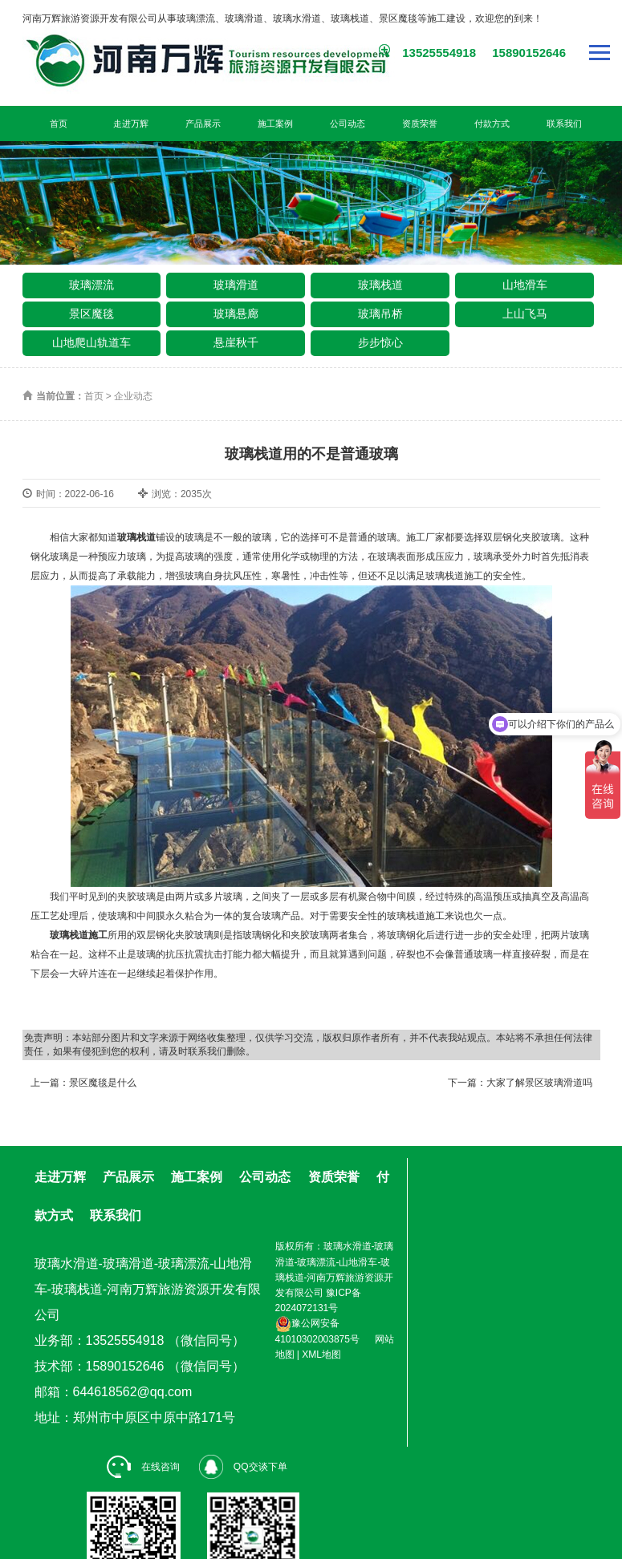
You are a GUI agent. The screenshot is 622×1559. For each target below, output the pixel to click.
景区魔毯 (91, 313)
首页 (58, 123)
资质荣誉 (419, 123)
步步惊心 (380, 342)
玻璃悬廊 (235, 313)
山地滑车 (524, 284)
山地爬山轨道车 (91, 342)
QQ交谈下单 (243, 1466)
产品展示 (203, 123)
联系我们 (564, 123)
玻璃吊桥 (380, 313)
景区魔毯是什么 (102, 1082)
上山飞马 (524, 313)
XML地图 (321, 1354)
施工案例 (275, 123)
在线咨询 (143, 1466)
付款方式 (492, 123)
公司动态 (347, 123)
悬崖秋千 (235, 342)
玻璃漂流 (91, 284)
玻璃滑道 (235, 284)
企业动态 (133, 396)
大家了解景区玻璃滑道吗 (539, 1082)
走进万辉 (130, 123)
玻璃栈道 (380, 284)
